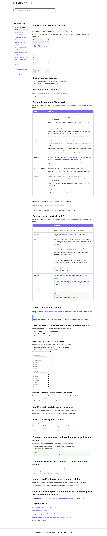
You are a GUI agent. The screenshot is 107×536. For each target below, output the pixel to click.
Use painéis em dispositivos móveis (19, 65)
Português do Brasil (50, 532)
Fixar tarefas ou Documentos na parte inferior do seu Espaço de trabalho (51, 517)
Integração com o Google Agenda (41, 510)
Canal (63, 189)
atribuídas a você (78, 159)
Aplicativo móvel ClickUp (34, 15)
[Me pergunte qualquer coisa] (35, 10)
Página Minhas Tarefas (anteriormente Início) (44, 507)
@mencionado (75, 157)
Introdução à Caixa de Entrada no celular (19, 33)
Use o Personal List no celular (20, 48)
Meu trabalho (60, 268)
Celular (24, 15)
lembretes (81, 268)
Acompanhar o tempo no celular (20, 53)
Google (73, 281)
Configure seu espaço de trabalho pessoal (43, 514)
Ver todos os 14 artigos (19, 77)
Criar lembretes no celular (39, 520)
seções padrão (48, 311)
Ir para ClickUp (38, 532)
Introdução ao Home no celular (20, 28)
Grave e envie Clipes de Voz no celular (20, 73)
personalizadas (57, 311)
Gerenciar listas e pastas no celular (20, 43)
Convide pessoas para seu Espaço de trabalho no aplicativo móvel (21, 59)
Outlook (80, 281)
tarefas (77, 268)
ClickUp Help (16, 15)
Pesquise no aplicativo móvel (20, 38)
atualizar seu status (72, 485)
